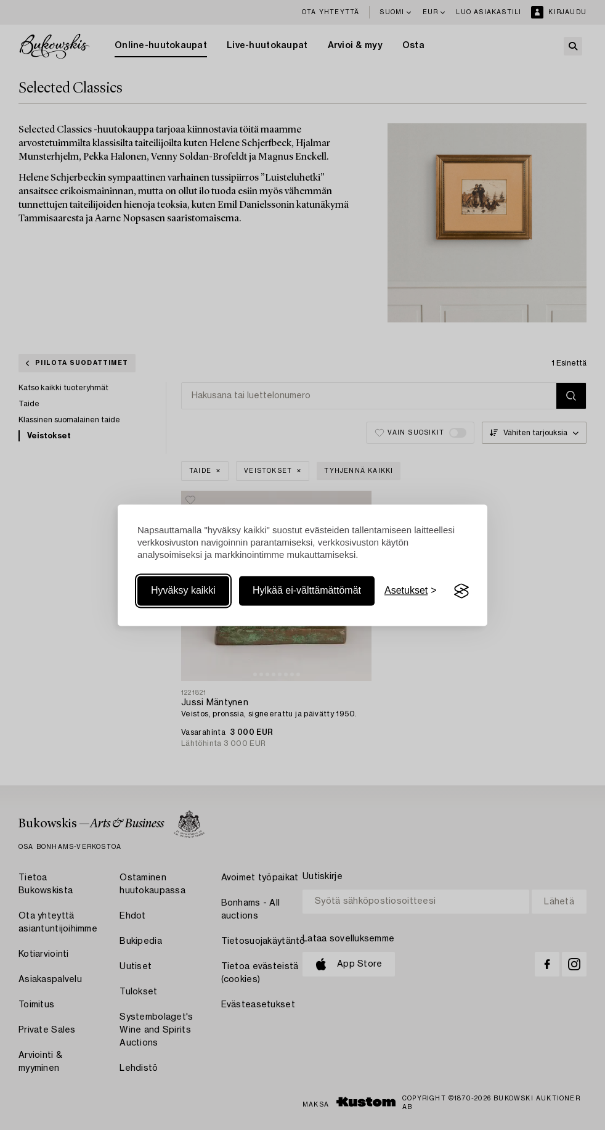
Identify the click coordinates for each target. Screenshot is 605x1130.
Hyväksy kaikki (183, 591)
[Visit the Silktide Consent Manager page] (461, 591)
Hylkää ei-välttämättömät (307, 591)
